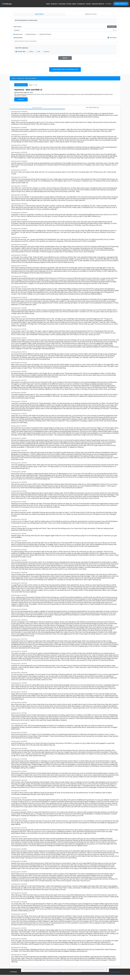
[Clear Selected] (113, 30)
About (74, 4)
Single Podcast (39, 14)
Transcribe (62, 4)
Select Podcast (17, 27)
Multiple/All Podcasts (91, 14)
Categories (81, 4)
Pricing (68, 4)
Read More (21, 99)
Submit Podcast (121, 3)
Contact (88, 4)
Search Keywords (18, 37)
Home (48, 4)
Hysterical (20, 78)
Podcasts (54, 4)
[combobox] (65, 30)
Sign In (108, 3)
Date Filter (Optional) (21, 48)
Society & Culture (21, 85)
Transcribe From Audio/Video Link (65, 69)
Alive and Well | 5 (30, 78)
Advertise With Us (98, 4)
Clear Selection (111, 26)
